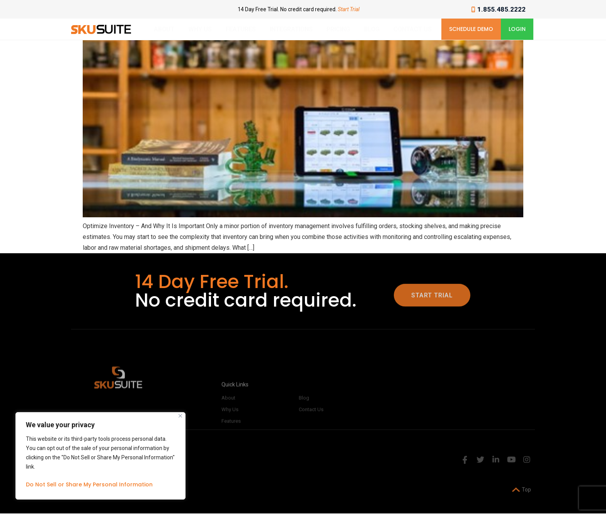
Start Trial (348, 9)
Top (521, 496)
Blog (372, 29)
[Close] (180, 416)
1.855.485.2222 (499, 9)
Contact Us (412, 29)
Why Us (200, 29)
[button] (471, 29)
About (164, 29)
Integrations (291, 29)
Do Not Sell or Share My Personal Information (89, 484)
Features (241, 29)
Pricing (338, 29)
